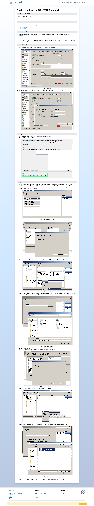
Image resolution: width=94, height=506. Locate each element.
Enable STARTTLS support (47, 179)
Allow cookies (83, 503)
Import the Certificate (47, 422)
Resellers (81, 2)
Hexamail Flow (38, 498)
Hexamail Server (38, 496)
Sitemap (82, 502)
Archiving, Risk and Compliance (15, 493)
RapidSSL (21, 35)
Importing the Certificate (47, 476)
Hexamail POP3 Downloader (40, 493)
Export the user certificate (47, 291)
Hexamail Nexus (38, 497)
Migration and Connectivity (14, 496)
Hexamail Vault (38, 494)
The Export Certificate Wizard (47, 346)
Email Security (12, 492)
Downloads (67, 2)
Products (63, 2)
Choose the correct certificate (47, 131)
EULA (79, 502)
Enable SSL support (47, 88)
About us (61, 492)
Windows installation (24, 27)
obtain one (42, 187)
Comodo (21, 36)
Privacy (76, 502)
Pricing (71, 2)
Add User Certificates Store (47, 258)
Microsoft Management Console (47, 219)
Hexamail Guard (38, 492)
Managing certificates (62, 90)
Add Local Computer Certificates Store (47, 386)
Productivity (11, 498)
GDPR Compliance (13, 494)
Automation (11, 497)
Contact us (62, 493)
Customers (76, 2)
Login (84, 2)
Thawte (20, 38)
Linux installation (23, 28)
